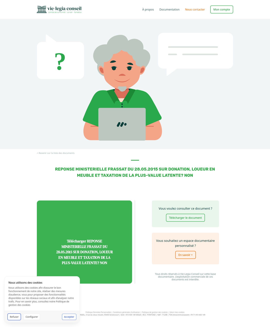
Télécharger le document (185, 218)
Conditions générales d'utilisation (126, 312)
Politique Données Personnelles (98, 312)
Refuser (14, 316)
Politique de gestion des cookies (155, 312)
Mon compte (221, 9)
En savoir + (185, 255)
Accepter (69, 316)
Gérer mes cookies (176, 312)
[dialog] (42, 299)
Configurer (31, 316)
